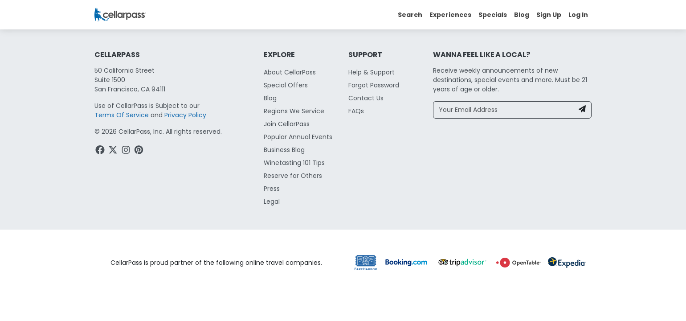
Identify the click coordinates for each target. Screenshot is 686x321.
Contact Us (366, 98)
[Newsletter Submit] (582, 110)
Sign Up (548, 14)
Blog (521, 14)
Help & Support (371, 72)
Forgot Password (373, 85)
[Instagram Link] (126, 151)
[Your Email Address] (503, 110)
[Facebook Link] (100, 151)
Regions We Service (294, 111)
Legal (272, 201)
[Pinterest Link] (139, 151)
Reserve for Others (293, 175)
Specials (492, 14)
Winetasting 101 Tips (294, 162)
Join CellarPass (287, 123)
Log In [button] (578, 14)
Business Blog (284, 149)
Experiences (450, 14)
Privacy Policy (185, 115)
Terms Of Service (121, 115)
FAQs (356, 111)
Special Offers (286, 85)
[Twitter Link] (113, 151)
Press (272, 188)
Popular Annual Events (298, 136)
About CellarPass (290, 72)
